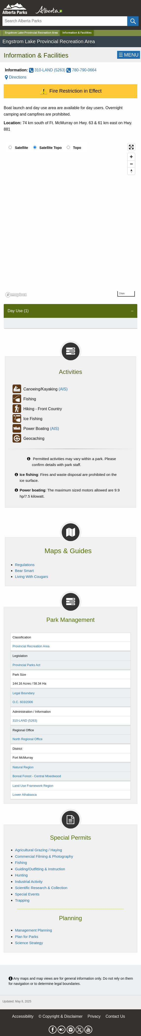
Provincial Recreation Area (31, 646)
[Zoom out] (131, 163)
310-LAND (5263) (47, 70)
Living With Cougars (31, 576)
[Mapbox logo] (16, 295)
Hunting (21, 875)
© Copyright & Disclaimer (61, 1016)
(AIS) (63, 389)
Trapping (22, 900)
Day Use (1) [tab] (18, 311)
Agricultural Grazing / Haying (38, 850)
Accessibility (22, 1016)
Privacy (94, 1016)
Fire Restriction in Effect (70, 91)
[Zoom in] (131, 156)
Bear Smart (24, 571)
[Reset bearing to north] (131, 171)
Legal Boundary (23, 693)
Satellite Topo (50, 148)
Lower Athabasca (25, 794)
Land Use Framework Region (33, 786)
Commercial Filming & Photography (44, 856)
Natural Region (23, 767)
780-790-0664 (81, 70)
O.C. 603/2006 (23, 702)
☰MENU (129, 55)
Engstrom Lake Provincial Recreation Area (31, 32)
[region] (70, 220)
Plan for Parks (26, 936)
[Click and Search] (133, 21)
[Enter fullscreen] (131, 147)
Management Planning (33, 930)
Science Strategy (29, 943)
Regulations (24, 565)
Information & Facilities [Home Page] (77, 32)
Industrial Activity (29, 881)
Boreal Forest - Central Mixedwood (37, 776)
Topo (77, 148)
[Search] (64, 21)
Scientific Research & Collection (41, 888)
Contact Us (115, 1016)
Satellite (21, 148)
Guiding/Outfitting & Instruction (40, 869)
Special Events (27, 894)
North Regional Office (28, 739)
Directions (16, 77)
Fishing (21, 862)
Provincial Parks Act (26, 665)
